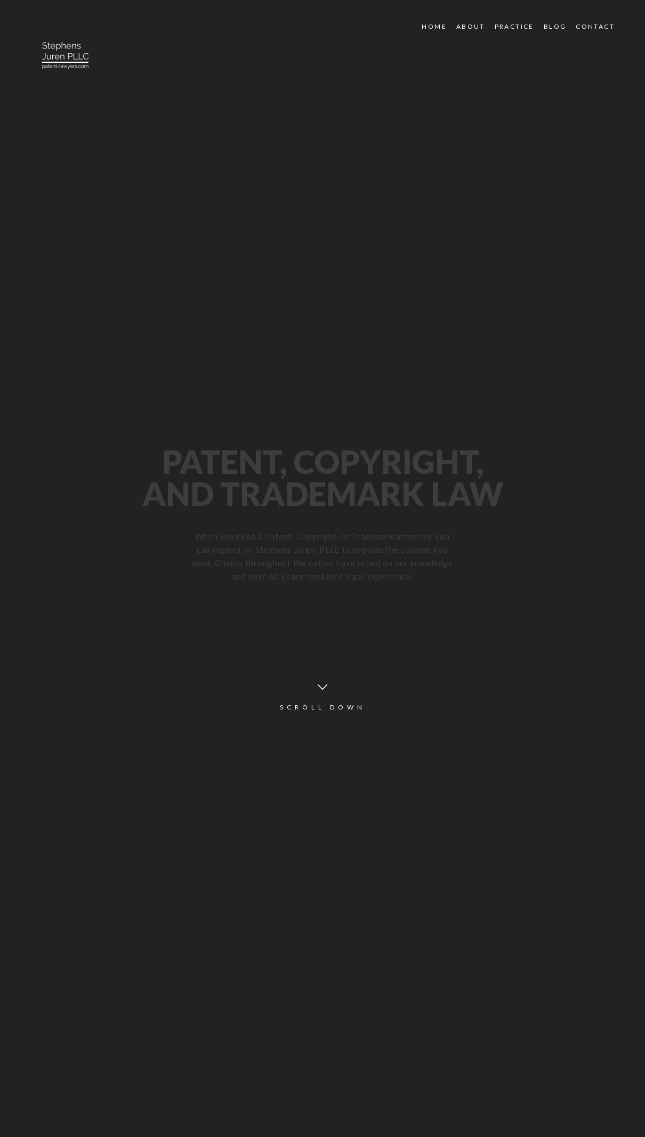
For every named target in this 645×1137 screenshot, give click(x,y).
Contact (595, 26)
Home (434, 26)
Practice (514, 26)
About (470, 26)
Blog (555, 26)
